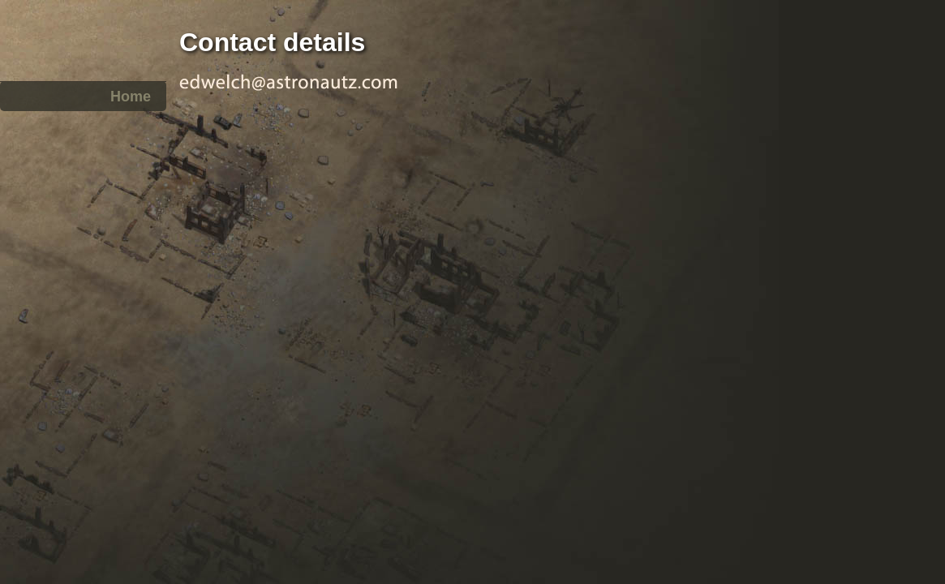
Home (130, 96)
